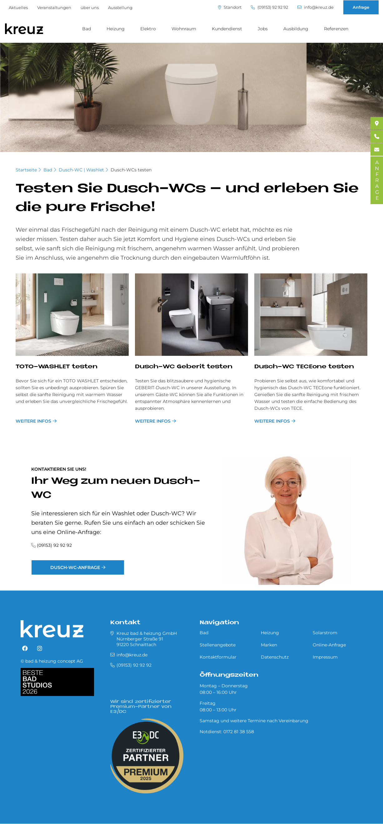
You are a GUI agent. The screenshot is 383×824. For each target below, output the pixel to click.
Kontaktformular (218, 657)
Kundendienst (227, 29)
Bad (86, 29)
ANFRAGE (377, 180)
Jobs (263, 29)
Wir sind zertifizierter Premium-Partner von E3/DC (141, 706)
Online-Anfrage (329, 645)
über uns (90, 7)
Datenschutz (275, 657)
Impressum (325, 657)
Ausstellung (120, 7)
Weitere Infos (272, 421)
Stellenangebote (218, 645)
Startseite (26, 170)
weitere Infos (33, 421)
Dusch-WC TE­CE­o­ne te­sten (304, 367)
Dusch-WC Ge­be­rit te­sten (183, 367)
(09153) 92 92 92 (269, 7)
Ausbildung (295, 29)
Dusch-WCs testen (131, 170)
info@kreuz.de (315, 7)
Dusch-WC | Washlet (81, 170)
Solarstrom (325, 632)
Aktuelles (18, 7)
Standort (229, 7)
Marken (269, 645)
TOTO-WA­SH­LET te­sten (56, 367)
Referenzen (336, 29)
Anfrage (361, 7)
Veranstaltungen (54, 7)
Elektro (148, 29)
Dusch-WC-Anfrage (75, 567)
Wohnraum (184, 29)
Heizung (116, 29)
